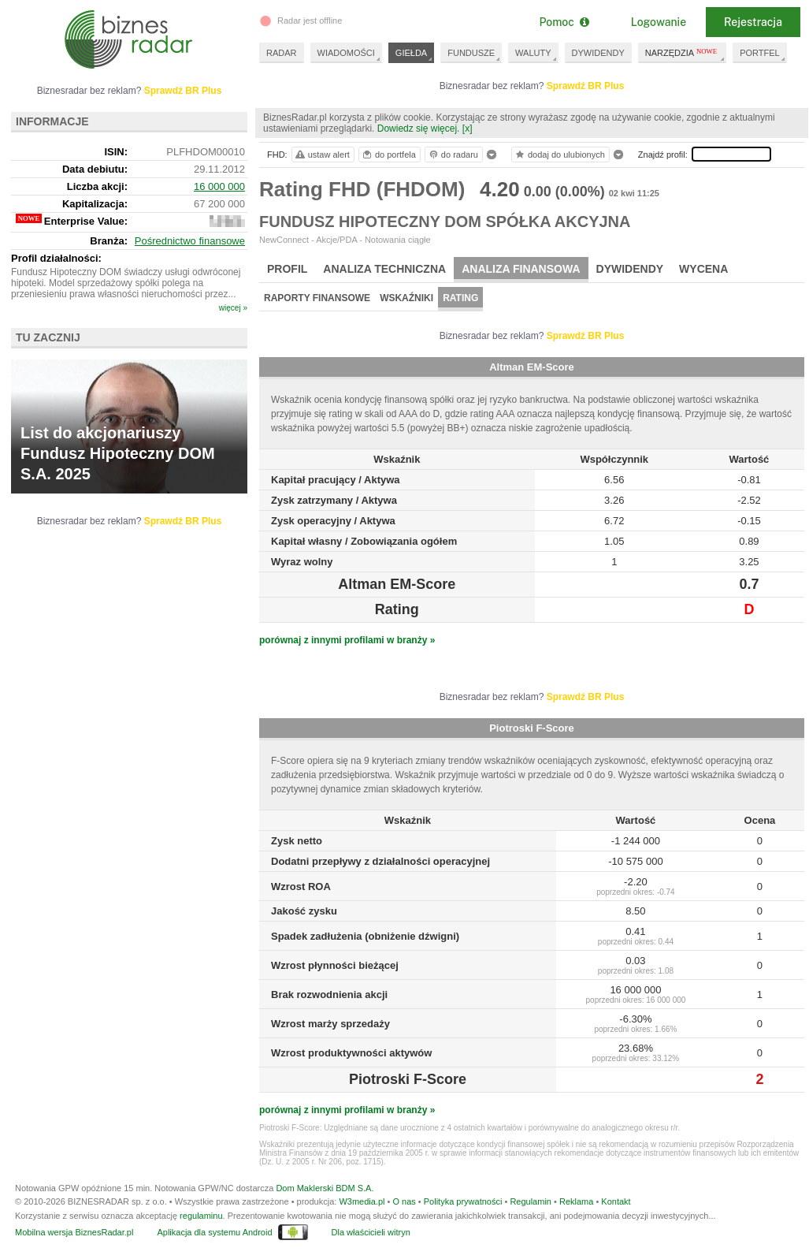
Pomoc (563, 22)
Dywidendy (630, 269)
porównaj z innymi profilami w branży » (347, 640)
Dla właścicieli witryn (371, 1232)
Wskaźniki (406, 298)
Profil (287, 269)
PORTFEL (760, 53)
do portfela (388, 154)
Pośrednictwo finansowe (190, 241)
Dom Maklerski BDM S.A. (324, 1188)
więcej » (233, 308)
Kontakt (615, 1201)
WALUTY (533, 53)
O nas (403, 1201)
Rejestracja (753, 22)
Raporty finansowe (317, 298)
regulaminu (201, 1215)
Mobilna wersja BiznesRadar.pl (74, 1232)
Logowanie (658, 22)
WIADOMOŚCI (346, 53)
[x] (467, 128)
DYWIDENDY (598, 53)
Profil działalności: (56, 258)
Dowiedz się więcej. (418, 128)
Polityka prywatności (463, 1201)
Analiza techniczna (384, 269)
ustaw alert (322, 154)
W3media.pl (361, 1201)
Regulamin (530, 1201)
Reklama (576, 1201)
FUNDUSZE (471, 53)
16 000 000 (219, 186)
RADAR (281, 53)
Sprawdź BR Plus (586, 85)
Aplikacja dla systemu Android (214, 1232)
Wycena (703, 269)
